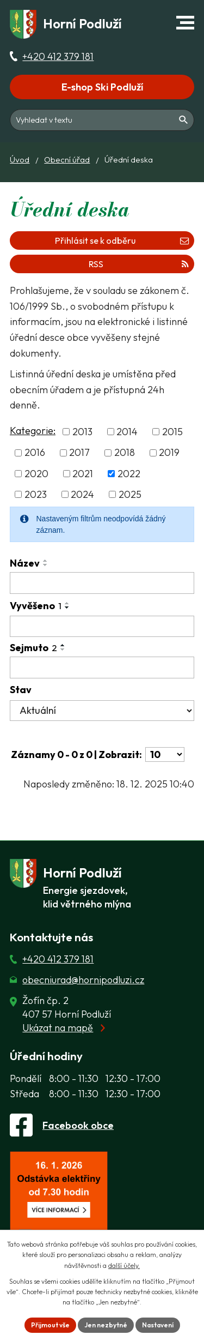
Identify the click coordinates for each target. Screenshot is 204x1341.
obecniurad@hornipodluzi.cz (83, 979)
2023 (35, 494)
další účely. (124, 1265)
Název (25, 563)
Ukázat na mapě (57, 1027)
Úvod (19, 159)
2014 (127, 431)
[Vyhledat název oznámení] (102, 583)
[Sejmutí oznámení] (102, 667)
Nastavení (158, 1325)
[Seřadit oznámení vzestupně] (46, 560)
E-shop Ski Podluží (102, 87)
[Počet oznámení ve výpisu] (164, 754)
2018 (124, 453)
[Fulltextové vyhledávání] (102, 120)
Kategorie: (32, 430)
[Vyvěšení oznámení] (102, 627)
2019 (169, 453)
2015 (172, 431)
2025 (130, 494)
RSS (139, 263)
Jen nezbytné (105, 1325)
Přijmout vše (50, 1325)
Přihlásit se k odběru (122, 240)
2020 (36, 473)
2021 (82, 473)
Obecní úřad (67, 159)
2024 (82, 494)
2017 (79, 453)
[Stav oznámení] (102, 710)
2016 (34, 453)
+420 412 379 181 (58, 56)
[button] (185, 22)
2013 (82, 431)
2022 (129, 473)
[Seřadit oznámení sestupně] (46, 565)
